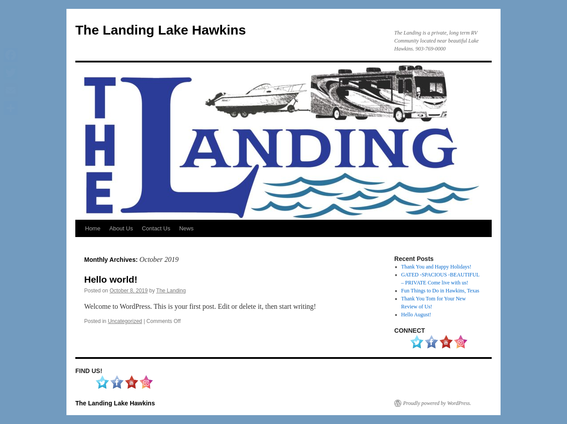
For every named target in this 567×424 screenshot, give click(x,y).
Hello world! (110, 279)
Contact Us (156, 228)
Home (93, 228)
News (186, 228)
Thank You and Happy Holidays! (436, 267)
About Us (121, 228)
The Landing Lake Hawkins (160, 30)
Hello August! (416, 314)
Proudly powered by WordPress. (437, 403)
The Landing (171, 291)
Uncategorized (125, 321)
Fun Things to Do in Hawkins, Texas (440, 291)
